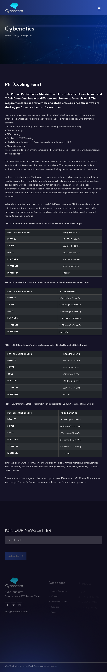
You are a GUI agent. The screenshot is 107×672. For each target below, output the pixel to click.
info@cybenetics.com (16, 612)
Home (8, 36)
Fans (52, 612)
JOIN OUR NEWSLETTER (28, 530)
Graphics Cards (58, 602)
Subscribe (15, 556)
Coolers (54, 607)
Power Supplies (58, 591)
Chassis (54, 597)
